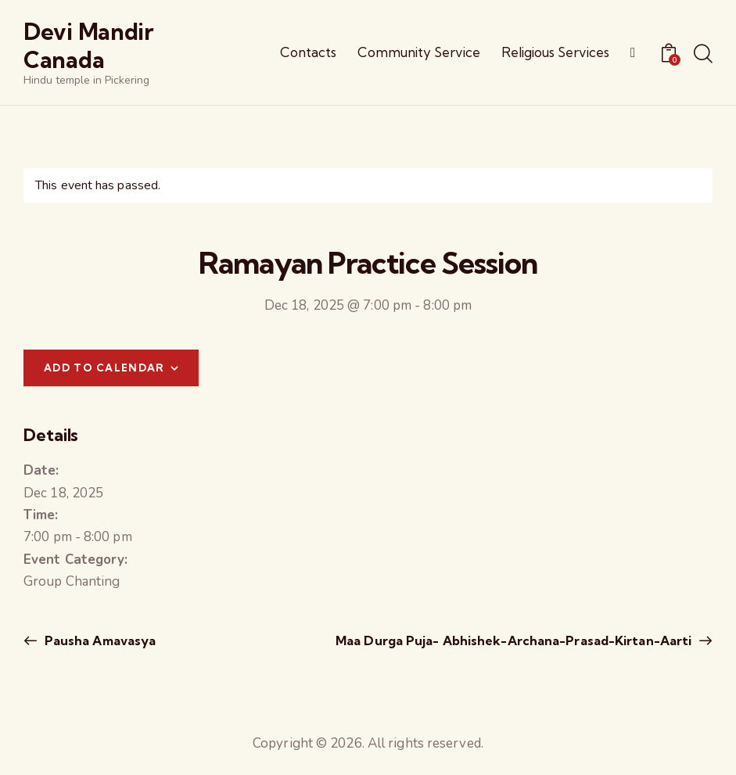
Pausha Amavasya (98, 640)
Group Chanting (71, 581)
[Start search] (703, 54)
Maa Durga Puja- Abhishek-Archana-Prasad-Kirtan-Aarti (515, 640)
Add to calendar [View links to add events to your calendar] (104, 367)
